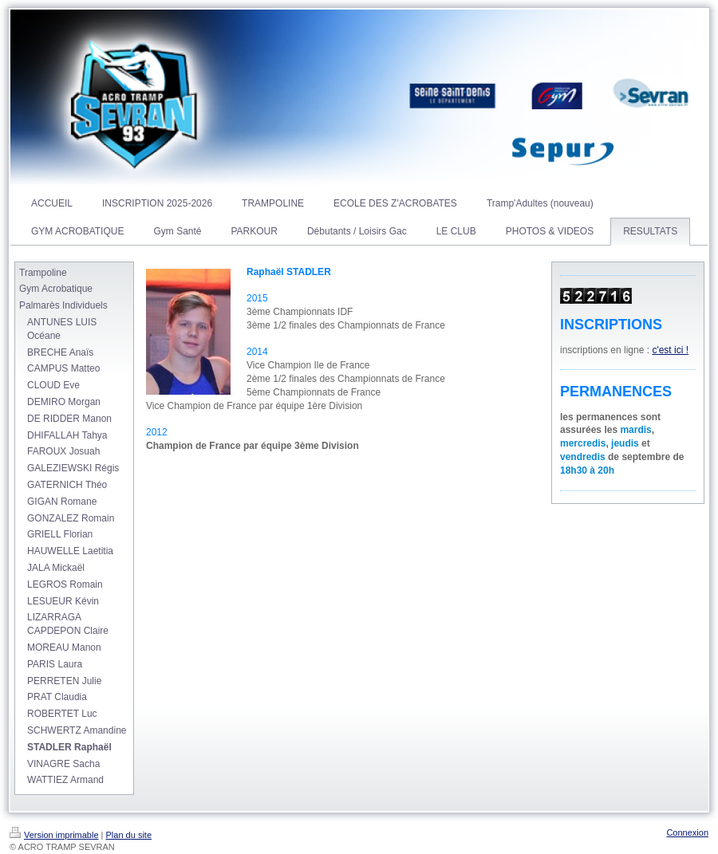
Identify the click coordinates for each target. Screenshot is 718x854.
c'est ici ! (670, 350)
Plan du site (129, 835)
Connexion (687, 832)
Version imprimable (54, 835)
